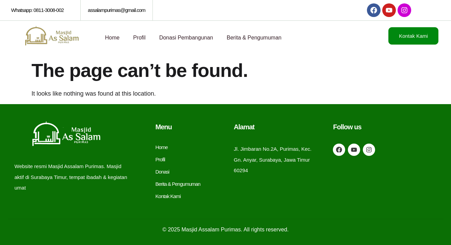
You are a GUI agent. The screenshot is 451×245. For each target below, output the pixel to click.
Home (112, 37)
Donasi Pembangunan (186, 37)
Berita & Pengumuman (254, 37)
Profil (139, 37)
